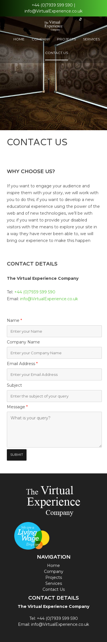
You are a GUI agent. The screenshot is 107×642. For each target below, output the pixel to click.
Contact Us (56, 53)
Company (41, 39)
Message (17, 406)
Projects (66, 39)
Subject (14, 385)
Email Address (22, 363)
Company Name (23, 342)
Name (14, 320)
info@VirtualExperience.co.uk (53, 11)
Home (19, 39)
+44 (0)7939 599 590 (52, 5)
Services (91, 39)
